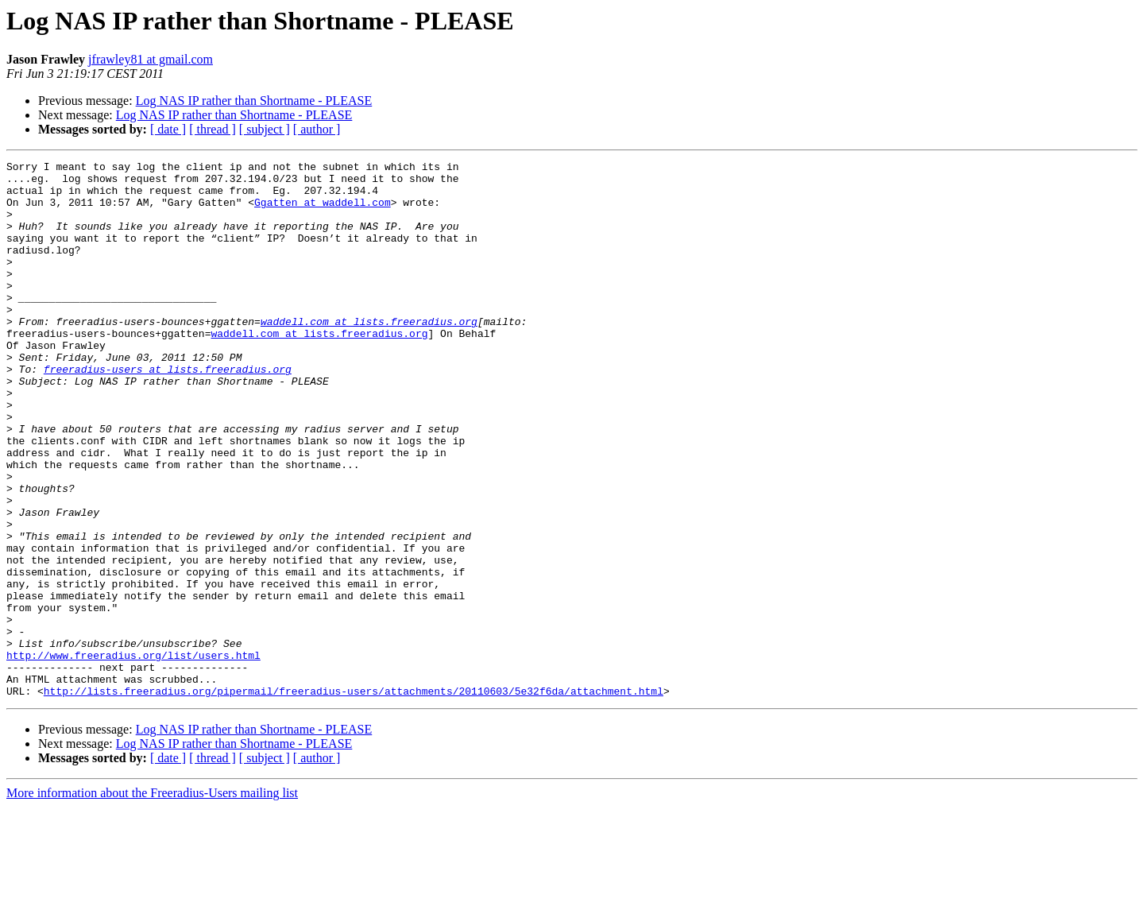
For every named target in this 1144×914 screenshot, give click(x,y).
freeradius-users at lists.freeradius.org (168, 412)
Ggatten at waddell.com (322, 211)
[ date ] (168, 129)
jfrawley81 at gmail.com (150, 59)
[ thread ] (212, 129)
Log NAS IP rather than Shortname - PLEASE (254, 100)
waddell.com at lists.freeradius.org (369, 354)
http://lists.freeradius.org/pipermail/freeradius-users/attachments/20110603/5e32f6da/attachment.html (353, 798)
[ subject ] (264, 129)
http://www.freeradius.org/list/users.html (133, 755)
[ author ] (317, 129)
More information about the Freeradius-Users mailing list (152, 900)
